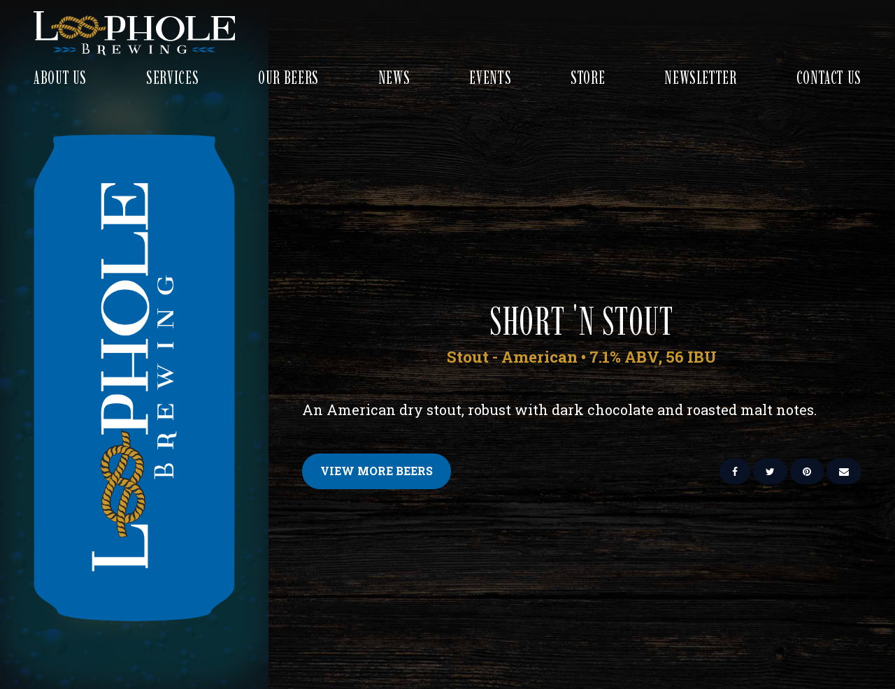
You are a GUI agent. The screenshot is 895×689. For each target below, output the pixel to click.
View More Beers (376, 470)
